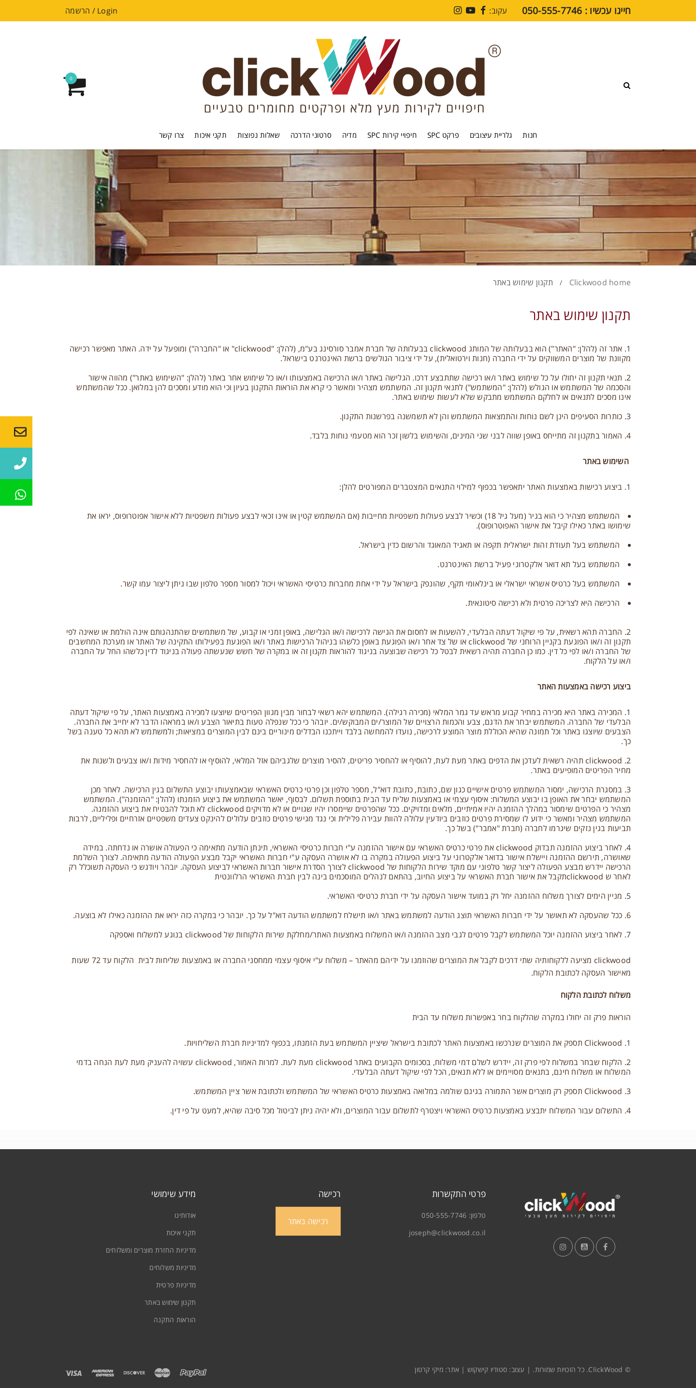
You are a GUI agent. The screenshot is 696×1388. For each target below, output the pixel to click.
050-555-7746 (443, 1215)
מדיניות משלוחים (172, 1267)
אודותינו (185, 1215)
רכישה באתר (308, 1221)
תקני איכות (181, 1232)
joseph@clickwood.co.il (447, 1232)
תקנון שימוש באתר (170, 1302)
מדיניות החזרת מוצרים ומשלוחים (151, 1250)
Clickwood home (600, 282)
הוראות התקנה (175, 1319)
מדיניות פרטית (176, 1284)
